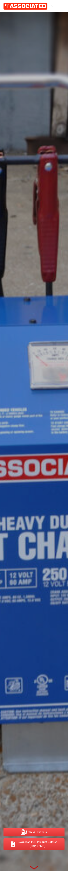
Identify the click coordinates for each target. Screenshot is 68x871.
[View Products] (34, 832)
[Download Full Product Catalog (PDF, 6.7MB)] (34, 844)
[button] (52, 6)
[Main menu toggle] (61, 5)
